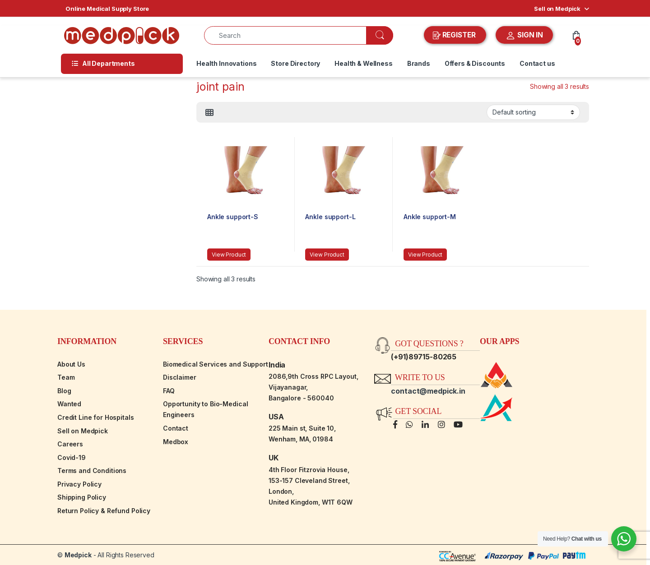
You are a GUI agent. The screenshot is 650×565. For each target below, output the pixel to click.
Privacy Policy (79, 484)
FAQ (169, 391)
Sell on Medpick (557, 8)
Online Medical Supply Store (107, 8)
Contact (175, 428)
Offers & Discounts (475, 63)
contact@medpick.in (428, 390)
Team (65, 377)
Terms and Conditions (91, 470)
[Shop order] (533, 112)
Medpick (78, 555)
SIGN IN (524, 36)
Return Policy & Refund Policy (103, 510)
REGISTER (455, 35)
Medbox (175, 442)
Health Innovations (226, 63)
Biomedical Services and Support (215, 364)
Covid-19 (71, 457)
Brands (418, 63)
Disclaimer (179, 377)
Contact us (537, 63)
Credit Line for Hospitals (95, 417)
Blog (64, 391)
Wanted (69, 404)
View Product (229, 254)
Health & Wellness (363, 63)
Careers (70, 444)
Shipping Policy (81, 497)
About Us (71, 364)
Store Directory (295, 63)
